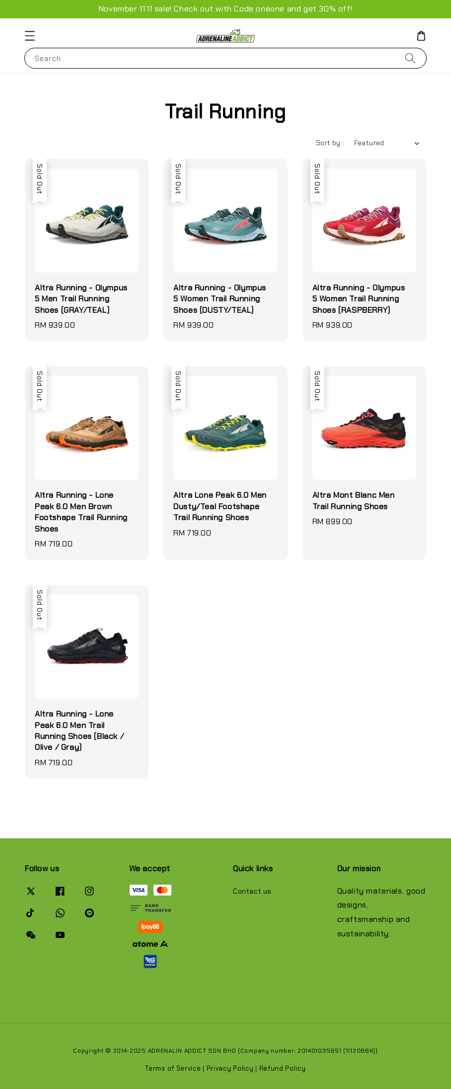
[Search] (410, 58)
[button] (30, 36)
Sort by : (330, 142)
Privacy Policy (230, 1068)
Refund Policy (282, 1068)
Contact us (252, 891)
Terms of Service (173, 1068)
